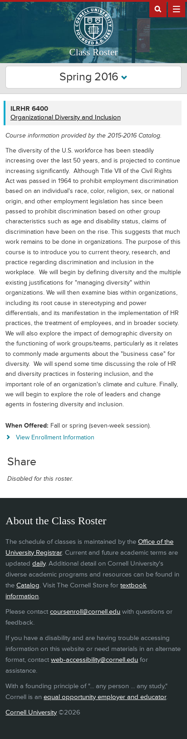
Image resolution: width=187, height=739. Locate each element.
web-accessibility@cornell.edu (94, 659)
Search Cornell (158, 8)
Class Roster (93, 52)
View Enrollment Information (55, 437)
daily (38, 563)
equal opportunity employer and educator (105, 697)
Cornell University (31, 712)
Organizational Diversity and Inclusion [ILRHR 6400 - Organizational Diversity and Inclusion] (65, 117)
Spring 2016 (93, 77)
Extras (176, 8)
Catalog (27, 585)
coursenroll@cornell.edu (85, 611)
